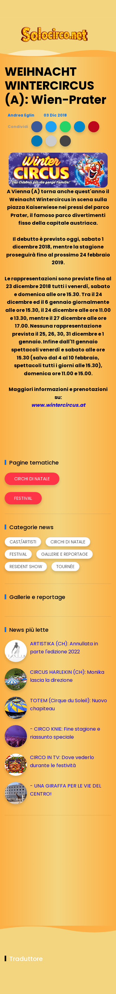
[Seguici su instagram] (75, 8)
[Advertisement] (51, 863)
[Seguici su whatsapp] (97, 8)
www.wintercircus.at (58, 405)
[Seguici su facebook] (64, 8)
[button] (36, 126)
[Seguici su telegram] (86, 8)
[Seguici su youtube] (107, 8)
